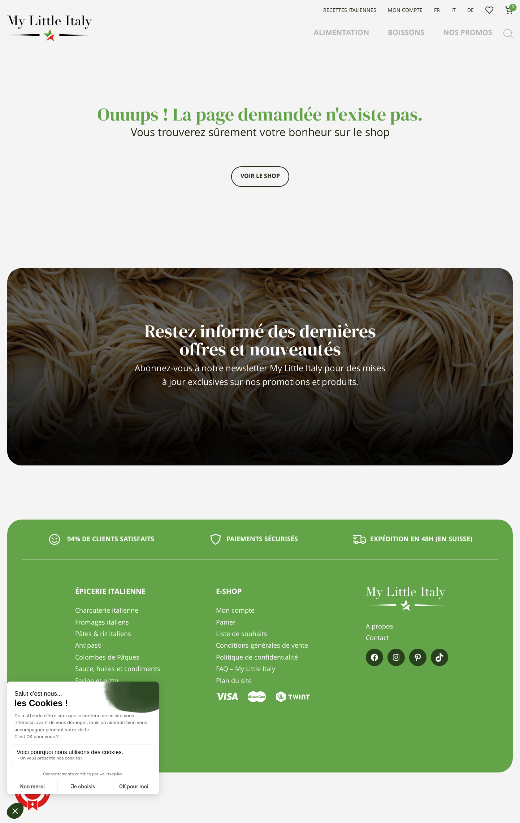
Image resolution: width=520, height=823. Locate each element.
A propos (379, 626)
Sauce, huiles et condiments (117, 669)
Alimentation (341, 33)
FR (437, 10)
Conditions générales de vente (262, 646)
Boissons (406, 33)
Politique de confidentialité (257, 658)
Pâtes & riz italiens (103, 634)
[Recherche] (508, 33)
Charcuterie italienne (106, 611)
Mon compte (405, 10)
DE (470, 10)
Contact (377, 638)
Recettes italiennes (349, 10)
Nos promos (467, 33)
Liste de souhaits (489, 10)
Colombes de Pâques (107, 658)
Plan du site (234, 681)
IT (453, 10)
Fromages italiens (102, 623)
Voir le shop (260, 176)
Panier (225, 623)
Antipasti (88, 646)
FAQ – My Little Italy (245, 669)
